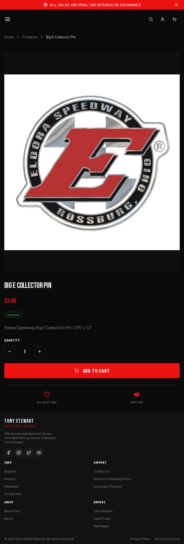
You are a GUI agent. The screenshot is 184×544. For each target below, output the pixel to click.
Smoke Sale (13, 494)
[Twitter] (29, 452)
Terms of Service (167, 539)
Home (9, 37)
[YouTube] (39, 452)
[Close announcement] (176, 5)
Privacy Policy (140, 539)
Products (29, 37)
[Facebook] (8, 452)
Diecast (10, 479)
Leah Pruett (102, 518)
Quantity (12, 340)
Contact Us (102, 471)
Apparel (10, 471)
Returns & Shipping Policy (112, 479)
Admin (9, 518)
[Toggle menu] (7, 19)
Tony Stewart (103, 511)
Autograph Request (108, 486)
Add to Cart (92, 371)
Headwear (11, 486)
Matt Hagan (101, 526)
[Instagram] (18, 452)
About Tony (12, 511)
